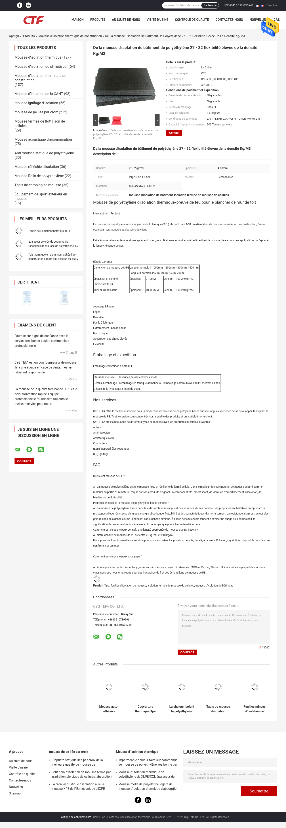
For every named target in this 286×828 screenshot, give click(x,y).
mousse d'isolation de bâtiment (214, 585)
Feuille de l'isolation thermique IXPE (49, 231)
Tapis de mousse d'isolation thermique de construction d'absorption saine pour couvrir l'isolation (218, 709)
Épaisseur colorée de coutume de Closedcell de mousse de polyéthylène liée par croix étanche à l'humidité (53, 246)
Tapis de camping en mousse (38, 185)
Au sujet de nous (126, 19)
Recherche (210, 5)
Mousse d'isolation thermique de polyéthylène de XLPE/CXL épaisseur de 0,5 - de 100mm (146, 775)
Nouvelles (258, 19)
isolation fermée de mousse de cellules (170, 585)
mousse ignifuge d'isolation (36, 103)
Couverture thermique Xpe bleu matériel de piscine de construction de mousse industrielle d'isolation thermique (145, 709)
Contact (174, 132)
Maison (78, 19)
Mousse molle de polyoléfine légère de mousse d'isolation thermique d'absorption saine (148, 787)
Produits (97, 19)
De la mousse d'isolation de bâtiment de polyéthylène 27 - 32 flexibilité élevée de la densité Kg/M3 (125, 134)
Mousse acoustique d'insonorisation (43, 139)
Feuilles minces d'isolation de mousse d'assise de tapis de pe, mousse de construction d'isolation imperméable (254, 709)
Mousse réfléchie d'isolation (37, 167)
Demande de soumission (238, 5)
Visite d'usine (157, 19)
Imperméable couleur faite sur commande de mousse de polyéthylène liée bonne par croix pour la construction (147, 763)
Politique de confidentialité (75, 817)
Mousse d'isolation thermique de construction (70, 36)
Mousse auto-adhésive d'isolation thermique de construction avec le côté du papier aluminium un (108, 709)
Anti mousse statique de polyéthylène (44, 153)
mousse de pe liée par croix (36, 112)
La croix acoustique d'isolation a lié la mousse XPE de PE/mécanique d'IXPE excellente (78, 787)
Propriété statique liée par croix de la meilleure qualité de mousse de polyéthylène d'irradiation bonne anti (77, 763)
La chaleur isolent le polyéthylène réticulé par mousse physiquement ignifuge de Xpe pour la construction (181, 709)
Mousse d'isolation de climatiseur (41, 66)
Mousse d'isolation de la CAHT (39, 94)
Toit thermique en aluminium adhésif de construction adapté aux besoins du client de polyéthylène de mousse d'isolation (53, 259)
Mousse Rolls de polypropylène (39, 176)
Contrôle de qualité (192, 19)
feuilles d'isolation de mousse (128, 585)
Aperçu (14, 36)
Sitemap (15, 793)
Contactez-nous (229, 19)
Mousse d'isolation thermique (38, 57)
